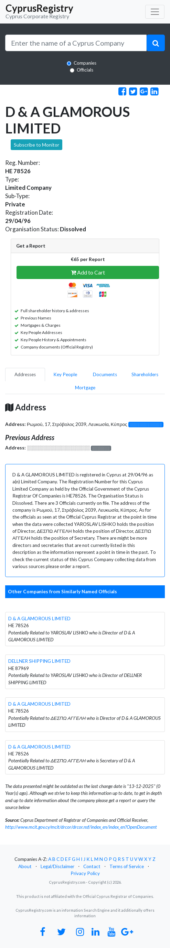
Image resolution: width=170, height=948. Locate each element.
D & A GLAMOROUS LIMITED (39, 618)
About (25, 866)
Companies (85, 63)
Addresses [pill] (25, 374)
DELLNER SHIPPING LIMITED (39, 661)
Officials (85, 70)
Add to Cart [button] (88, 272)
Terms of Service (126, 866)
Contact (91, 866)
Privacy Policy (85, 873)
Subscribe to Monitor (36, 145)
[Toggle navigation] (154, 12)
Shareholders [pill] (144, 374)
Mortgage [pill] (85, 387)
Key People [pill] (65, 374)
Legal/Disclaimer (57, 866)
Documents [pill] (105, 374)
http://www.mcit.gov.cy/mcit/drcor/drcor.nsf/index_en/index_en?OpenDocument (81, 827)
